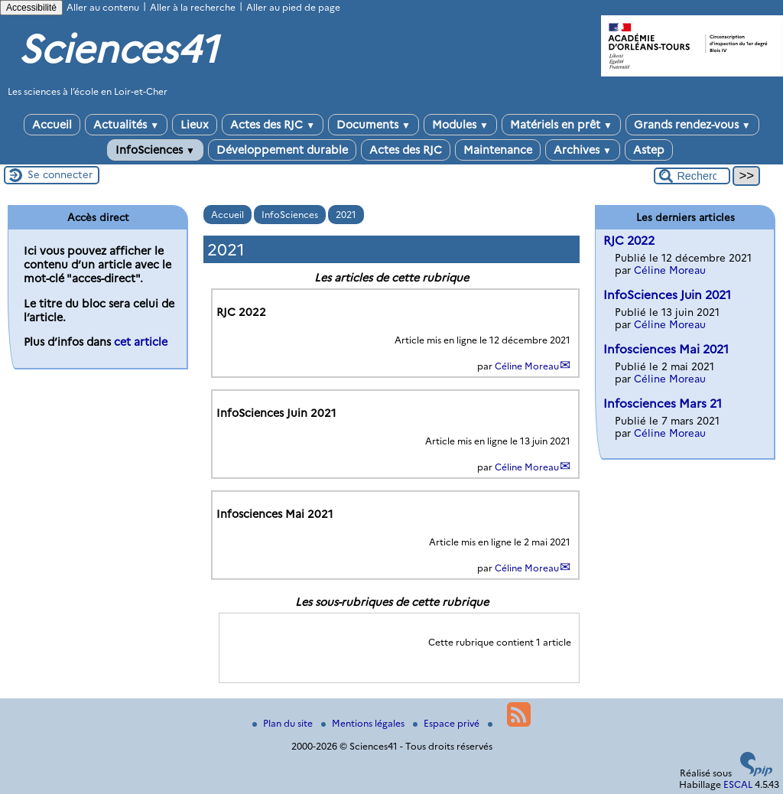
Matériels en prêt (561, 125)
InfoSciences (155, 150)
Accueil (52, 125)
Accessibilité (31, 7)
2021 (346, 214)
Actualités (126, 125)
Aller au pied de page (293, 7)
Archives (583, 150)
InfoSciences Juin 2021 (667, 295)
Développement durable (282, 150)
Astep (648, 150)
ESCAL (737, 784)
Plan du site (283, 723)
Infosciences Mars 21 (662, 403)
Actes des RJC (272, 125)
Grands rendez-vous (692, 125)
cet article (140, 342)
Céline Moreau (527, 366)
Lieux (194, 125)
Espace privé (447, 723)
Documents (373, 125)
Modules (460, 125)
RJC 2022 (629, 240)
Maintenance (497, 150)
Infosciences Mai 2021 (666, 349)
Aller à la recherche (193, 7)
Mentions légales (364, 723)
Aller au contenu (103, 7)
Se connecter (60, 174)
